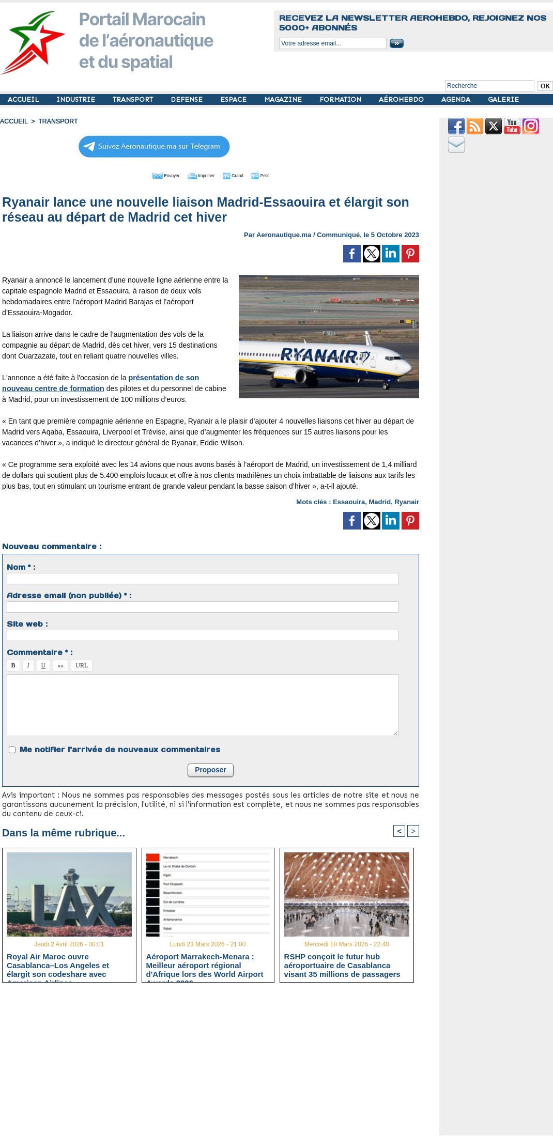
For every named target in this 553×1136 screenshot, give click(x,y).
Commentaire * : (39, 651)
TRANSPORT (134, 99)
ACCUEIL (24, 99)
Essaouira (349, 501)
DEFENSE (188, 99)
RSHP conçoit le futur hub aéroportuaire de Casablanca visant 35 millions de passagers (342, 964)
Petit (277, 174)
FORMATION (341, 99)
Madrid (380, 501)
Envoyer (151, 174)
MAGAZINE (284, 99)
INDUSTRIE (76, 99)
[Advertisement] (218, 1062)
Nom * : (21, 566)
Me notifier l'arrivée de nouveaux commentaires (120, 748)
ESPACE (234, 99)
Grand (242, 174)
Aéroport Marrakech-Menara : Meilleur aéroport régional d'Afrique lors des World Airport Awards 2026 (205, 964)
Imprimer (199, 174)
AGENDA (456, 99)
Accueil (13, 121)
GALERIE (503, 99)
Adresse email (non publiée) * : (69, 594)
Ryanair (406, 501)
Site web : (27, 623)
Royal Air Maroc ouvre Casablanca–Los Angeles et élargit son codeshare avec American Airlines (58, 964)
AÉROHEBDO (402, 99)
